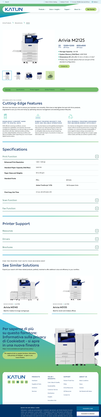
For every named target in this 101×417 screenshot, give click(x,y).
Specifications (20, 89)
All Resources (67, 391)
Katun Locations (83, 380)
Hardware (34, 380)
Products (42, 9)
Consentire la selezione (87, 401)
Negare (88, 406)
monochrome (18, 23)
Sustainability (51, 386)
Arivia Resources (68, 388)
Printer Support (34, 89)
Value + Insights (55, 9)
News (81, 384)
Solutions (34, 388)
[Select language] (94, 2)
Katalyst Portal (63, 2)
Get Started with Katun (85, 391)
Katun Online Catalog (50, 2)
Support (67, 9)
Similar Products (50, 89)
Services (34, 391)
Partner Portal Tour (69, 380)
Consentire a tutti (88, 396)
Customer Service (53, 389)
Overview (8, 89)
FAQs (65, 384)
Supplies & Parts (36, 384)
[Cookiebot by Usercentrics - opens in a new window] (10, 414)
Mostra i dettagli (84, 414)
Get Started (90, 9)
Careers (81, 388)
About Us (78, 9)
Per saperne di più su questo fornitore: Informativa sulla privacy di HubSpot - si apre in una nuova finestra (20, 355)
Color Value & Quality (54, 382)
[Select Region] (80, 2)
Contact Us (64, 66)
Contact (62, 89)
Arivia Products (7, 23)
